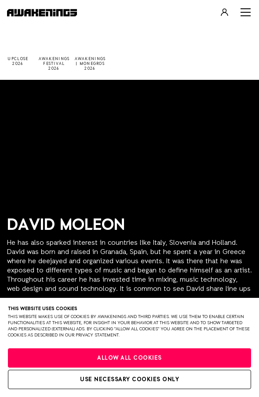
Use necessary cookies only (129, 380)
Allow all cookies (129, 358)
